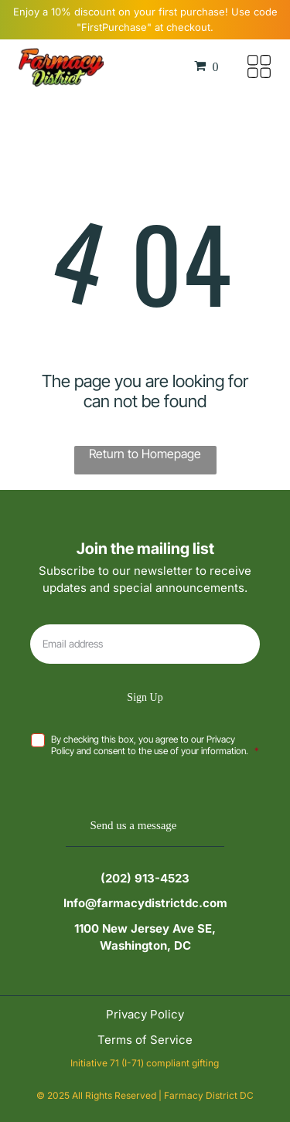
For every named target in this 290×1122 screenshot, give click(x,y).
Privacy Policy (145, 1014)
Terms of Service (145, 1039)
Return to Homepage (145, 453)
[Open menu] (259, 66)
